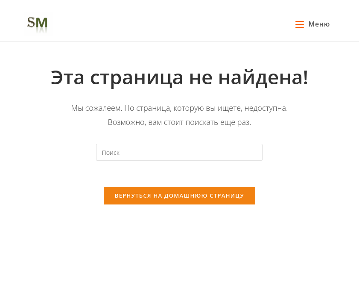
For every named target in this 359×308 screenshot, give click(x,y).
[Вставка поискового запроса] (179, 152)
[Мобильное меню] (312, 24)
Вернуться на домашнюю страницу (179, 195)
